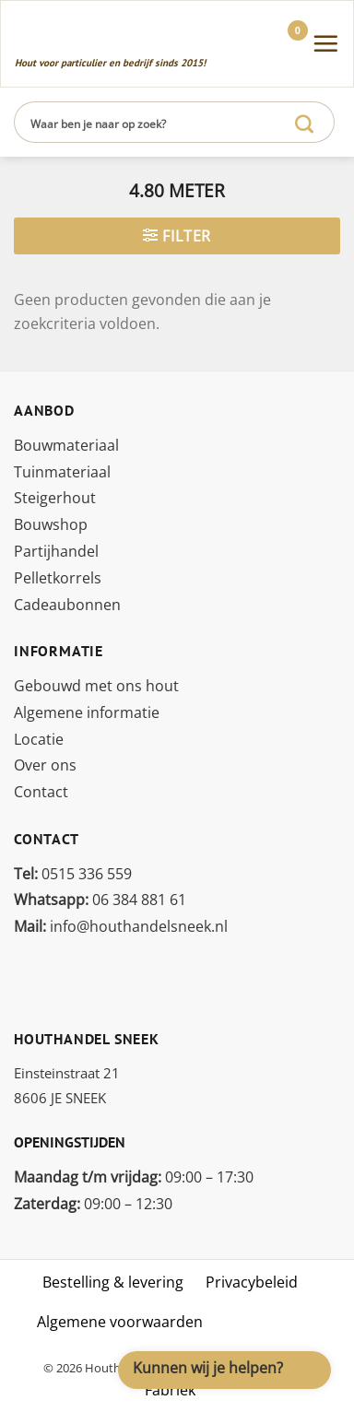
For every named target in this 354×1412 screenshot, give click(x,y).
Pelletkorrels (57, 578)
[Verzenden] (305, 122)
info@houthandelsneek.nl (121, 926)
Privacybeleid (252, 1282)
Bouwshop (51, 524)
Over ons (45, 765)
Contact (41, 792)
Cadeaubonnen (67, 604)
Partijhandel (56, 551)
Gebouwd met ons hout (96, 686)
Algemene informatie (86, 712)
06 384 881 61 (100, 899)
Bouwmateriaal (66, 445)
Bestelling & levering (112, 1282)
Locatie (39, 739)
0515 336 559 (73, 874)
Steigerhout (55, 498)
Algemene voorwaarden (120, 1322)
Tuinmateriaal (62, 472)
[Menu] (325, 43)
